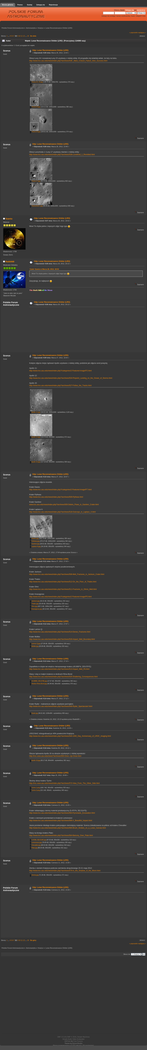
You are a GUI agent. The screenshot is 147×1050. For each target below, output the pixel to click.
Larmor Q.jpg (35, 643)
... (9, 36)
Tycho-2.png (35, 790)
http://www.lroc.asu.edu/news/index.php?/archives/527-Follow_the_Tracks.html (60, 385)
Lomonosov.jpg (36, 842)
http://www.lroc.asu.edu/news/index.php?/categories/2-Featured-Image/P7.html (60, 490)
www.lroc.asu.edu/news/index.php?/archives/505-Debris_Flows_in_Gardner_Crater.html (64, 504)
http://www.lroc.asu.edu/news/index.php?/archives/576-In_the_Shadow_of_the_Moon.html (64, 871)
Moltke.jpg (34, 646)
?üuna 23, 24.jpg (36, 82)
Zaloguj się (129, 10)
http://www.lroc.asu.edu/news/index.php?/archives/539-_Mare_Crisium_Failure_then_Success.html (68, 61)
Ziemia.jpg (34, 875)
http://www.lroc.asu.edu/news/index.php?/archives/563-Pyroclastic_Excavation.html (62, 813)
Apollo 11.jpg (35, 412)
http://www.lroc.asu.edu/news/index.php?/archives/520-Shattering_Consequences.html (63, 677)
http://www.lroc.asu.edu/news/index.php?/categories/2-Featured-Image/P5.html (60, 597)
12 (24, 36)
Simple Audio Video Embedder (73, 1039)
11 (22, 36)
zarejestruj (141, 10)
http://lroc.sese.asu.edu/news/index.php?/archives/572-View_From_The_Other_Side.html (64, 783)
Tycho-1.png (35, 787)
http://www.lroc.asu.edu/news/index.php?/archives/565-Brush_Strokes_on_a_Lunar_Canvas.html (67, 828)
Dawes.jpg (34, 538)
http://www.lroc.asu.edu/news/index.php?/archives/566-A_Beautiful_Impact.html (60, 820)
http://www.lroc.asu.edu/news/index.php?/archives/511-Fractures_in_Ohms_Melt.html (63, 589)
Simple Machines (83, 1037)
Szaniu (8, 219)
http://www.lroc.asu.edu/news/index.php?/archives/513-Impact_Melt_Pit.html (59, 669)
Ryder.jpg (34, 713)
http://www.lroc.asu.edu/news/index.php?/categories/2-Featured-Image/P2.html (60, 371)
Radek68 (9, 261)
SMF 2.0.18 (61, 1037)
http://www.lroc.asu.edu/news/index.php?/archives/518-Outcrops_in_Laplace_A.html (62, 512)
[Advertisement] (86, 329)
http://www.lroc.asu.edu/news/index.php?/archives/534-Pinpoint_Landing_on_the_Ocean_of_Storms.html (70, 378)
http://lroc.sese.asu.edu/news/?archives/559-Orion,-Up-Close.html (55, 756)
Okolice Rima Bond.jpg (38, 683)
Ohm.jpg (33, 606)
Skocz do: (127, 954)
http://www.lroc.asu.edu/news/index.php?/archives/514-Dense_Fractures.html (59, 632)
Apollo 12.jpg (35, 437)
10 (19, 36)
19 (28, 36)
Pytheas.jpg (34, 541)
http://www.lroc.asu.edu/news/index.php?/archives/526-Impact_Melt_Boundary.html (62, 639)
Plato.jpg (33, 848)
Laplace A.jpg (35, 546)
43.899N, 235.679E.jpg (38, 681)
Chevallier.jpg (35, 845)
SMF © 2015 (71, 1037)
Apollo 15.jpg (35, 462)
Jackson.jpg (34, 601)
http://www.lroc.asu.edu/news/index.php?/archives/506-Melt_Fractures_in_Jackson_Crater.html (66, 574)
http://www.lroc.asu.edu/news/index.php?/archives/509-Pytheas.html (56, 497)
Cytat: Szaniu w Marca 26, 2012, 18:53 (44, 269)
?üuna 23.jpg (35, 107)
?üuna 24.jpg (35, 131)
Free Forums (78, 1041)
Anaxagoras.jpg (36, 609)
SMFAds (67, 1041)
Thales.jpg (34, 603)
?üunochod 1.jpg (36, 206)
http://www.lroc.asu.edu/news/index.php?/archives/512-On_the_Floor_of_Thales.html (62, 582)
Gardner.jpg (34, 544)
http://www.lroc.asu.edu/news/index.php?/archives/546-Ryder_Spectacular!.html (60, 706)
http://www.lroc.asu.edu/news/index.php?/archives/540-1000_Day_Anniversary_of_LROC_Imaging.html (70, 736)
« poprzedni (133, 32)
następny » (142, 32)
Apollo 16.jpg (35, 760)
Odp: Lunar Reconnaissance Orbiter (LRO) (50, 50)
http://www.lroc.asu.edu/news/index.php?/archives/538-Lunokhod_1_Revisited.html (62, 154)
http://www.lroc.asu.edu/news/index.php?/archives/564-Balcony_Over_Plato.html (61, 835)
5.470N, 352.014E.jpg (38, 840)
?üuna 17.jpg (35, 181)
